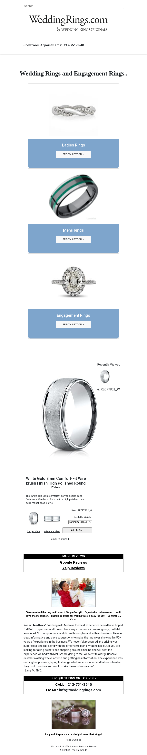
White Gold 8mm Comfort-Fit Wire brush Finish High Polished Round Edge (56, 483)
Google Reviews (73, 562)
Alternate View (52, 531)
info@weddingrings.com (80, 690)
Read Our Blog (73, 740)
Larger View (33, 531)
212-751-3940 (73, 45)
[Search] (42, 6)
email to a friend (60, 539)
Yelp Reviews (73, 568)
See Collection (73, 154)
